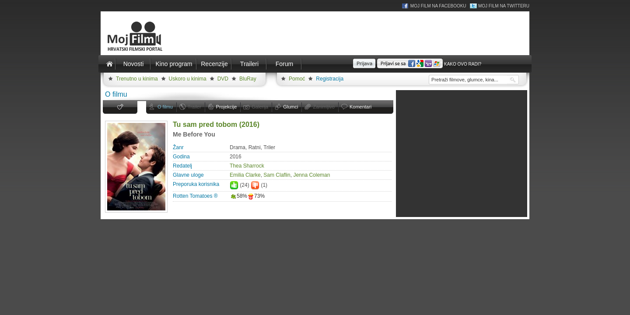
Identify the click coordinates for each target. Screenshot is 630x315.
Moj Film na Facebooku (438, 6)
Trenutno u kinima (137, 79)
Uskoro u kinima (187, 79)
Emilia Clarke (245, 175)
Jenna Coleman (311, 175)
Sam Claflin (276, 175)
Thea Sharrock (247, 166)
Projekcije (226, 106)
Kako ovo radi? (462, 64)
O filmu (165, 106)
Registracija (329, 79)
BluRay (247, 79)
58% (238, 196)
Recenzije (214, 63)
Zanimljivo (324, 106)
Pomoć (297, 79)
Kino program (173, 63)
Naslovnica (109, 64)
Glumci (290, 106)
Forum (284, 63)
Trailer (194, 106)
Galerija (260, 106)
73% (256, 196)
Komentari (360, 106)
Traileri (249, 63)
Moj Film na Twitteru (503, 6)
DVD (222, 79)
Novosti (133, 63)
